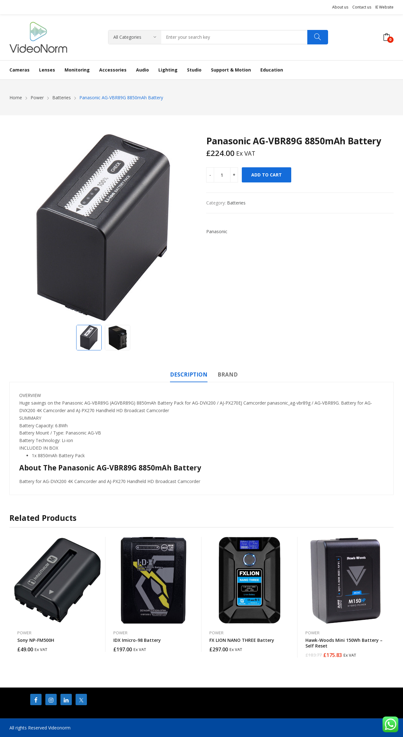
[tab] (189, 375)
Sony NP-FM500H (35, 640)
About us (340, 7)
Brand (228, 374)
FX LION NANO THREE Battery (241, 640)
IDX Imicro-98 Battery (137, 640)
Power (24, 633)
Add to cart (266, 175)
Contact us (361, 7)
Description (188, 374)
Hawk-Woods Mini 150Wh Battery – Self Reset (344, 643)
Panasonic (216, 231)
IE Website (384, 7)
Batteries (236, 203)
